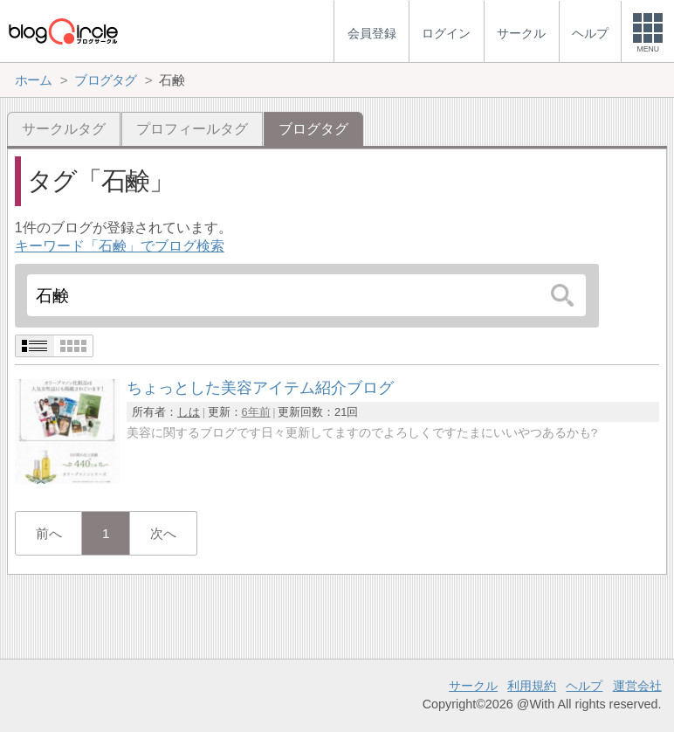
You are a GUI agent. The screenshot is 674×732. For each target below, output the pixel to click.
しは (188, 411)
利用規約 (531, 686)
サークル (473, 686)
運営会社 (637, 686)
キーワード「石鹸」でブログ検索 (119, 245)
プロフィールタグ (192, 128)
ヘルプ (584, 686)
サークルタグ (64, 128)
